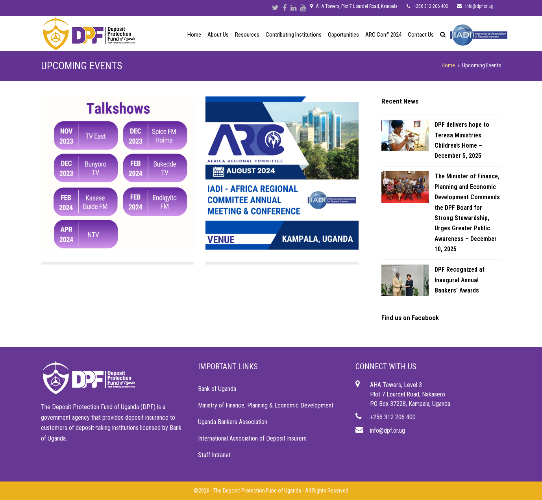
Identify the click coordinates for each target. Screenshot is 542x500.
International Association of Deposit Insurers (252, 438)
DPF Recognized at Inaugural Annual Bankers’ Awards (460, 280)
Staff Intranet (214, 455)
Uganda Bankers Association (232, 422)
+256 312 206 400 (393, 417)
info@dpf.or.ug (387, 430)
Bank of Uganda (217, 389)
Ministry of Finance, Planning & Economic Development (265, 405)
